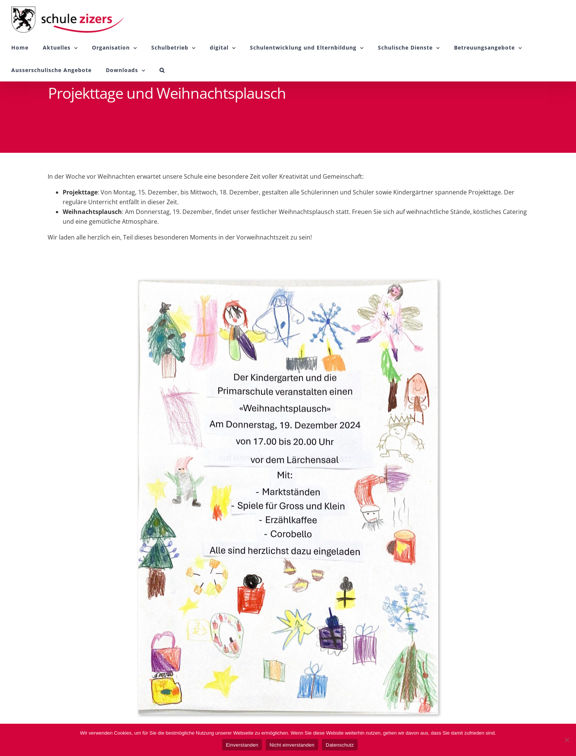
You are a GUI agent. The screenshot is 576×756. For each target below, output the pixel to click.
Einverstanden (242, 745)
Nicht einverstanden (291, 745)
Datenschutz (340, 745)
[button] (162, 70)
